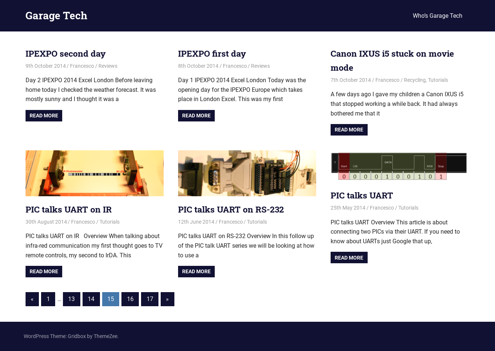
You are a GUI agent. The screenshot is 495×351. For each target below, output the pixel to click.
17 (150, 298)
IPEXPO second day (67, 53)
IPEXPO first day (213, 53)
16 (130, 298)
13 (71, 298)
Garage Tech (56, 15)
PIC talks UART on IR (70, 209)
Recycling (415, 80)
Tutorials (438, 80)
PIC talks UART (363, 195)
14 (91, 298)
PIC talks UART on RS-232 (233, 209)
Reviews (107, 66)
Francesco (82, 66)
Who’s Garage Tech (437, 15)
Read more (44, 115)
